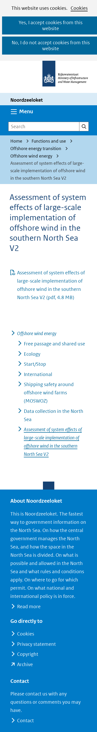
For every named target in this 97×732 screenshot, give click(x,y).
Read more (29, 606)
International (38, 374)
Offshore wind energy (36, 333)
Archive (25, 664)
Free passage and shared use (54, 344)
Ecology (32, 354)
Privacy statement (36, 644)
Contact (25, 721)
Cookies (79, 8)
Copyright (27, 654)
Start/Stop (35, 364)
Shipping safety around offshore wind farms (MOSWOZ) (49, 392)
